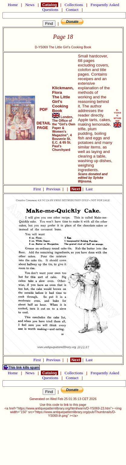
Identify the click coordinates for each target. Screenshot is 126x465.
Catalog (49, 4)
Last (89, 189)
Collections (74, 4)
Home (13, 4)
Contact (72, 9)
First (37, 189)
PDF (43, 109)
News (29, 4)
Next (75, 189)
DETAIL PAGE (43, 123)
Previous (53, 189)
